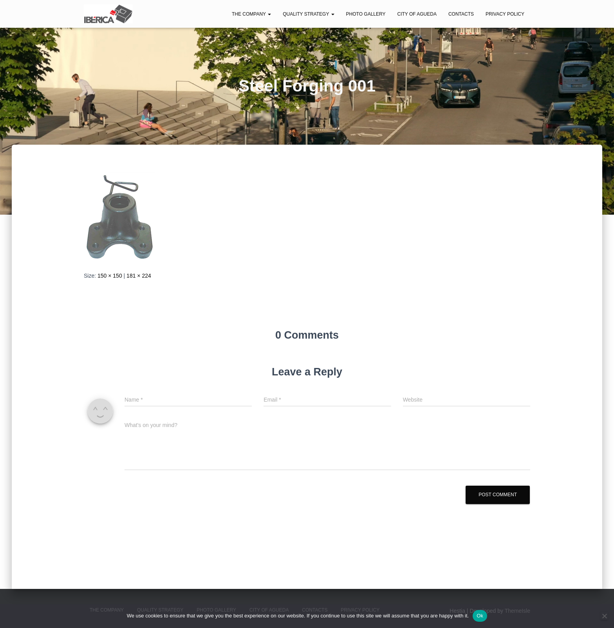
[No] (604, 616)
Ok (480, 616)
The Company (251, 14)
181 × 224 (138, 276)
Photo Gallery (366, 14)
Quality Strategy (308, 14)
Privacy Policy (505, 14)
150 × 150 (110, 276)
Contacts (461, 14)
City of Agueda (416, 14)
